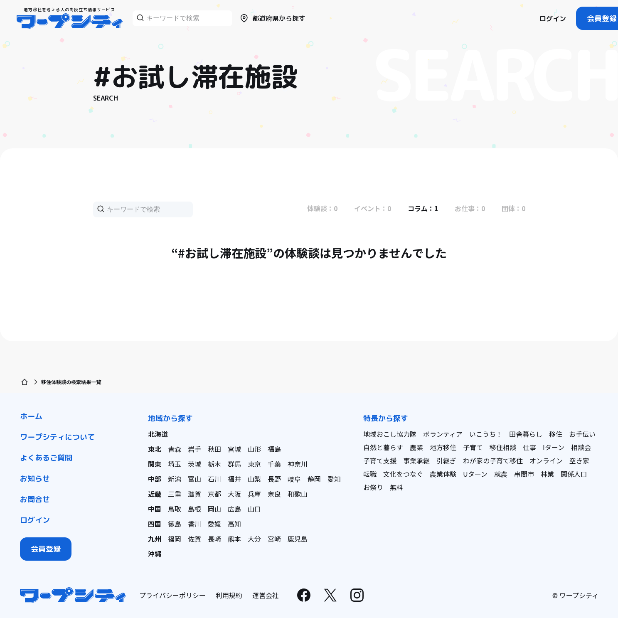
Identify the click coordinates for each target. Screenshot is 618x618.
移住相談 (503, 447)
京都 (214, 494)
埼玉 (174, 464)
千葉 (274, 464)
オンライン (546, 460)
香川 (194, 524)
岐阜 (294, 479)
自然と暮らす (383, 447)
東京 (254, 464)
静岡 (314, 479)
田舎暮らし (525, 434)
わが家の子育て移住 (493, 460)
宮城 (234, 449)
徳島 (174, 524)
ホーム (31, 416)
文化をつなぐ (403, 473)
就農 (500, 473)
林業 (547, 473)
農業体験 (443, 473)
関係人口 (574, 473)
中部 (154, 479)
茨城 (194, 464)
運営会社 (265, 595)
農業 (416, 447)
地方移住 (443, 447)
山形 (254, 449)
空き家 (579, 460)
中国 (154, 509)
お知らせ (35, 478)
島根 (194, 509)
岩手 (194, 449)
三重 (174, 494)
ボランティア (443, 434)
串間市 (524, 473)
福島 (274, 449)
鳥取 (174, 509)
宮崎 (274, 539)
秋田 (214, 449)
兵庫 (254, 494)
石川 (214, 479)
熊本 (234, 539)
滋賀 (194, 494)
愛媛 (214, 524)
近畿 (154, 494)
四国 (154, 524)
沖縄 (154, 554)
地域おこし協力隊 (389, 434)
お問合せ (35, 499)
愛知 (334, 479)
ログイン (552, 18)
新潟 (174, 479)
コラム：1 (423, 208)
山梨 (254, 479)
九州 (154, 539)
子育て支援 (379, 460)
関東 (154, 464)
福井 (234, 479)
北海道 (158, 434)
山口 (254, 509)
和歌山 (298, 494)
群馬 (234, 464)
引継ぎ (446, 460)
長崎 (214, 539)
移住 (555, 434)
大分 (254, 539)
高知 (234, 524)
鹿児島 (298, 539)
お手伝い (582, 434)
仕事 (529, 447)
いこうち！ (485, 434)
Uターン (475, 473)
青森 (174, 449)
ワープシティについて (57, 437)
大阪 (234, 494)
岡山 (214, 509)
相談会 (581, 447)
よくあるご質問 (46, 458)
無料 (396, 487)
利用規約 (229, 595)
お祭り (373, 487)
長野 (274, 479)
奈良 (274, 494)
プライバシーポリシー (172, 595)
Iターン (553, 447)
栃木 (214, 464)
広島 (234, 509)
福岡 (174, 539)
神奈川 (298, 464)
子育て (473, 447)
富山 (194, 479)
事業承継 (416, 460)
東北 (154, 449)
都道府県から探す (272, 18)
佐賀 (194, 539)
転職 (370, 473)
